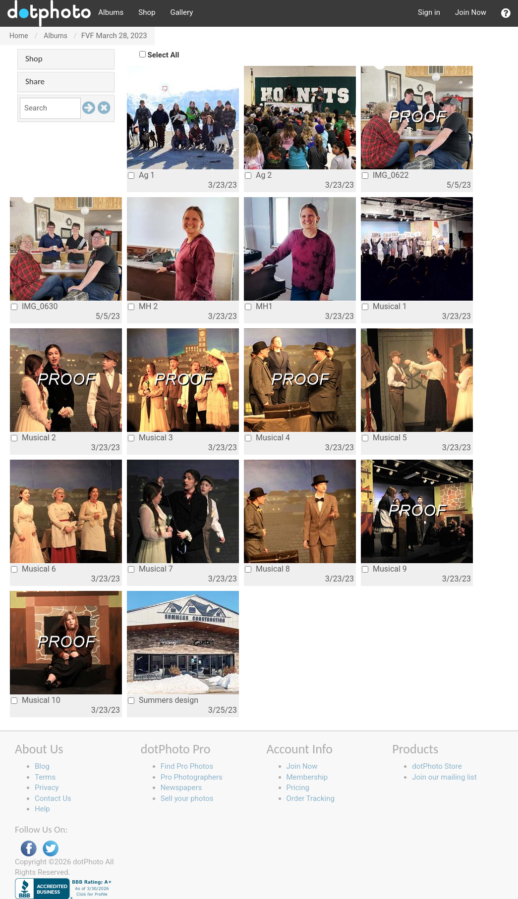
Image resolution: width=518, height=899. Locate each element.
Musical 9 (384, 569)
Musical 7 (150, 569)
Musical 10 (35, 700)
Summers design (163, 700)
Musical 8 (267, 569)
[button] (506, 13)
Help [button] (42, 808)
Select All (163, 55)
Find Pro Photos (187, 766)
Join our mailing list (444, 777)
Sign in (429, 12)
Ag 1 (141, 175)
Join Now (470, 12)
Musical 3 (150, 437)
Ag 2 (258, 175)
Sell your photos (187, 798)
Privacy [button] (46, 787)
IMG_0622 (385, 175)
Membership (307, 777)
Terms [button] (45, 777)
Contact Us (53, 798)
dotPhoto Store (436, 766)
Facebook (29, 849)
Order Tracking (311, 798)
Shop (146, 12)
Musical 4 (267, 437)
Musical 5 (384, 437)
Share (35, 81)
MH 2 (143, 306)
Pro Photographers (192, 777)
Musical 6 (33, 569)
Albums (110, 12)
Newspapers (181, 787)
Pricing (298, 787)
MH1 (259, 306)
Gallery (181, 12)
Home (18, 36)
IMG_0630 (34, 306)
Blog (42, 766)
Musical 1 (384, 306)
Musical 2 (33, 437)
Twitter (50, 849)
